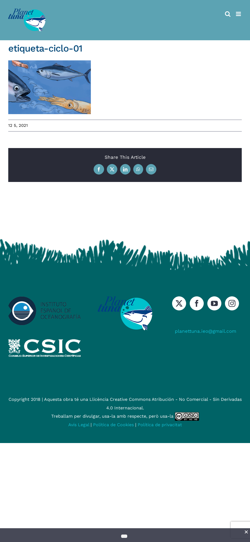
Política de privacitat (160, 424)
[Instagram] (232, 303)
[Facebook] (197, 303)
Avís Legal (78, 424)
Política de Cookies (113, 424)
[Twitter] (179, 303)
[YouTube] (214, 303)
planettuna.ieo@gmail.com (205, 331)
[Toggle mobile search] (227, 14)
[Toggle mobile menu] (239, 14)
